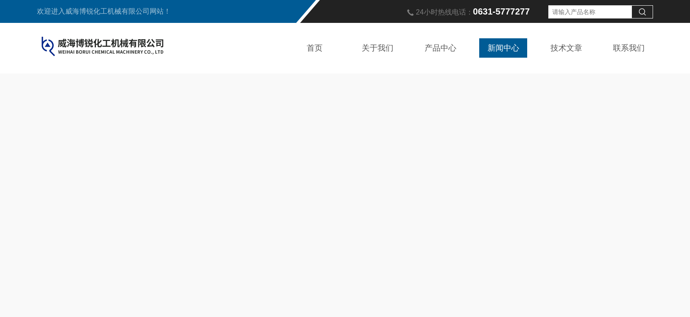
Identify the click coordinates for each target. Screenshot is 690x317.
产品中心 (440, 48)
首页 (315, 48)
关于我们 (377, 48)
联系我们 (629, 48)
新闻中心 (503, 48)
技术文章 (566, 48)
